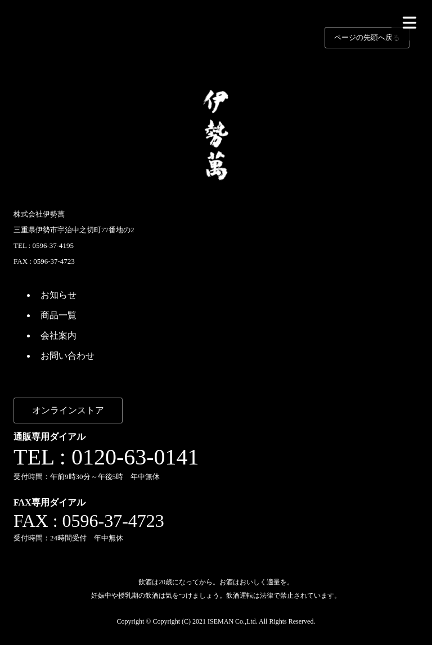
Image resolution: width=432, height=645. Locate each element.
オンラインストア (68, 410)
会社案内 (58, 335)
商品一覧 (58, 315)
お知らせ (58, 295)
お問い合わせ (67, 355)
